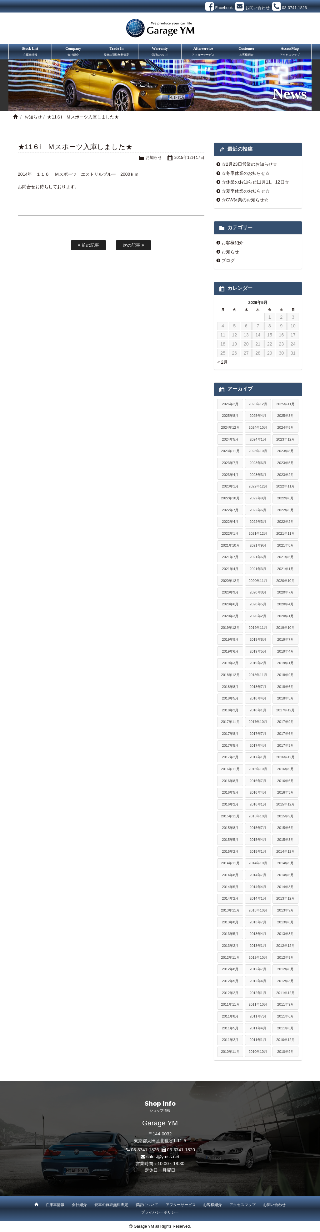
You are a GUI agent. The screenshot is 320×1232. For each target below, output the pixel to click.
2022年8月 (285, 498)
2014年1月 (258, 898)
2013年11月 (230, 910)
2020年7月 (285, 592)
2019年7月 (285, 639)
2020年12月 (230, 581)
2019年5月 (258, 651)
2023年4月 (230, 475)
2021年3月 (258, 569)
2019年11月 (258, 627)
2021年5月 (285, 557)
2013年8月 (230, 922)
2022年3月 (258, 521)
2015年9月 (285, 816)
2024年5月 (230, 439)
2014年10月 (258, 863)
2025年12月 (258, 404)
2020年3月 (230, 616)
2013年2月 (230, 945)
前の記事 (88, 245)
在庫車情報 (55, 1205)
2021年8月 (285, 545)
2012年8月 (230, 969)
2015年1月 (258, 851)
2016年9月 (285, 769)
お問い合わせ (274, 1205)
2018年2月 (230, 710)
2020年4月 (285, 604)
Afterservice (203, 52)
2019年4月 (285, 651)
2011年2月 (230, 1040)
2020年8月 (258, 592)
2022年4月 (230, 521)
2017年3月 (285, 745)
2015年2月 (230, 851)
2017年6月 (285, 733)
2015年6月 (285, 828)
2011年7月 (258, 1016)
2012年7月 (258, 969)
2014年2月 (230, 898)
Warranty (160, 52)
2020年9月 (230, 592)
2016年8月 (230, 781)
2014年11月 (230, 863)
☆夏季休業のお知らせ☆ (246, 191)
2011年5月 (230, 1028)
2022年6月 (258, 510)
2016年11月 (230, 769)
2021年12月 (258, 533)
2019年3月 (230, 663)
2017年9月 (285, 722)
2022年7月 (230, 510)
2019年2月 (258, 663)
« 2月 (223, 362)
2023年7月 (230, 463)
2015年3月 (285, 839)
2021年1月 (285, 569)
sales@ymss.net (162, 1156)
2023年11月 (230, 451)
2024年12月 (230, 427)
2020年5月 (258, 604)
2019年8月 (258, 639)
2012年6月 (285, 969)
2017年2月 (230, 757)
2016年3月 (285, 792)
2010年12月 (285, 1040)
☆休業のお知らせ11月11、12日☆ (255, 181)
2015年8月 (230, 828)
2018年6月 (285, 687)
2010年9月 (285, 1051)
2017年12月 (285, 710)
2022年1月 (230, 533)
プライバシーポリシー (160, 1212)
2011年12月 (285, 993)
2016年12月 (285, 757)
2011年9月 (285, 1004)
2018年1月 (258, 710)
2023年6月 (258, 463)
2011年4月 (258, 1028)
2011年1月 (258, 1040)
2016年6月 (285, 781)
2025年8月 (230, 415)
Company (73, 52)
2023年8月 (285, 451)
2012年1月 (258, 993)
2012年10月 (258, 957)
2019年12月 (230, 627)
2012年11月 (230, 957)
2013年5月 (230, 934)
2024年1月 (258, 439)
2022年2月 (285, 521)
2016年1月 (258, 804)
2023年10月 (258, 451)
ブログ (228, 260)
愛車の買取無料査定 (111, 1205)
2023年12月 (285, 439)
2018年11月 (258, 675)
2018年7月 (258, 687)
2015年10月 (258, 816)
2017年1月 (258, 757)
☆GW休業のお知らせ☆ (245, 199)
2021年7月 (230, 557)
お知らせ (33, 116)
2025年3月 (285, 415)
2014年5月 (230, 887)
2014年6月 (285, 875)
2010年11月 (230, 1051)
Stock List (30, 52)
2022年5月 (285, 510)
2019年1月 (285, 663)
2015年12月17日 (189, 157)
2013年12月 (285, 898)
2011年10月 (258, 1004)
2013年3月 (285, 934)
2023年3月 (258, 475)
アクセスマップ (242, 1205)
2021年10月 (230, 545)
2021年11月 (285, 533)
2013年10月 (258, 910)
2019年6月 (230, 651)
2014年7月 (258, 875)
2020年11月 (258, 581)
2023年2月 (285, 475)
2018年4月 (258, 698)
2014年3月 (285, 887)
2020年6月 (230, 604)
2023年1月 (230, 486)
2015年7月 (258, 828)
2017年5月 (230, 745)
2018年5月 (230, 698)
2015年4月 (258, 839)
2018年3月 (285, 698)
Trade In (116, 52)
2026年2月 (230, 404)
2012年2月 (230, 993)
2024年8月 (285, 427)
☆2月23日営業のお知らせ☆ (249, 164)
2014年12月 (285, 851)
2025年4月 (258, 415)
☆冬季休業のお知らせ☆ (246, 173)
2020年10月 (285, 581)
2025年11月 (285, 404)
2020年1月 (285, 616)
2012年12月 (285, 945)
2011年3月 (285, 1028)
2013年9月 (285, 910)
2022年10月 (230, 498)
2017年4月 (258, 745)
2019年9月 (230, 639)
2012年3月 (285, 981)
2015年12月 (285, 804)
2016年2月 (230, 804)
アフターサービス (181, 1205)
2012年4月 (258, 981)
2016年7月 (258, 781)
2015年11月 (230, 816)
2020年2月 (258, 616)
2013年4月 (258, 934)
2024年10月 (258, 427)
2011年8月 (230, 1016)
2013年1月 (258, 945)
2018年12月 (230, 675)
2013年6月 (285, 922)
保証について (147, 1205)
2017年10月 (258, 722)
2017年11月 (230, 722)
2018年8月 (230, 687)
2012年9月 (285, 957)
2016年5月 (230, 792)
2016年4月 (258, 792)
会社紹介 (79, 1205)
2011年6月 (285, 1016)
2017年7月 (258, 733)
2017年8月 (230, 733)
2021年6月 (258, 557)
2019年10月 (285, 627)
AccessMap (289, 52)
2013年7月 (258, 922)
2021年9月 (258, 545)
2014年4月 (258, 887)
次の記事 (133, 245)
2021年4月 (230, 569)
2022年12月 (258, 486)
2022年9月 (258, 498)
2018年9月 (285, 675)
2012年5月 (230, 981)
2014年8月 (230, 875)
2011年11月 (230, 1004)
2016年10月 (258, 769)
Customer (246, 52)
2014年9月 (285, 863)
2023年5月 (285, 463)
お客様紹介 (232, 242)
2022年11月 (285, 486)
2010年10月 (258, 1051)
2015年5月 (230, 839)
